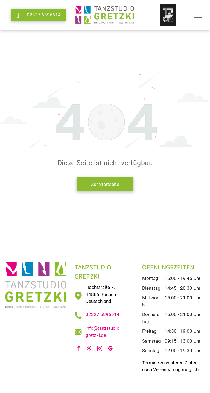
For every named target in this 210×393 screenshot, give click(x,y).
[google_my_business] (110, 349)
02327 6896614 (102, 314)
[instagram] (100, 349)
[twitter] (89, 349)
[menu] (198, 15)
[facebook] (78, 349)
